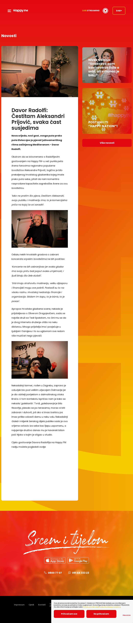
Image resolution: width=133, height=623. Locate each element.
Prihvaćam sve (70, 613)
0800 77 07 (53, 573)
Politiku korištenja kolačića (110, 607)
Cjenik (31, 605)
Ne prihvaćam (105, 613)
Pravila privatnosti (90, 607)
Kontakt (42, 605)
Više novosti (107, 141)
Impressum (19, 605)
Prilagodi (126, 615)
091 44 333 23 (78, 573)
